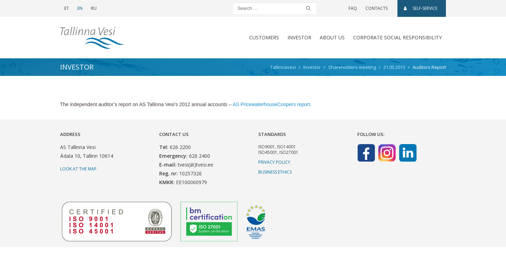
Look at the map (78, 169)
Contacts (376, 8)
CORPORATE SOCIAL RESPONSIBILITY (397, 37)
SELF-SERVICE (420, 8)
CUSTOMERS (264, 37)
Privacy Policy (274, 162)
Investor (299, 37)
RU (94, 8)
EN (80, 8)
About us (332, 37)
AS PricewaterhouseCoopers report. (272, 104)
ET (66, 8)
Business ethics (275, 172)
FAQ (353, 8)
